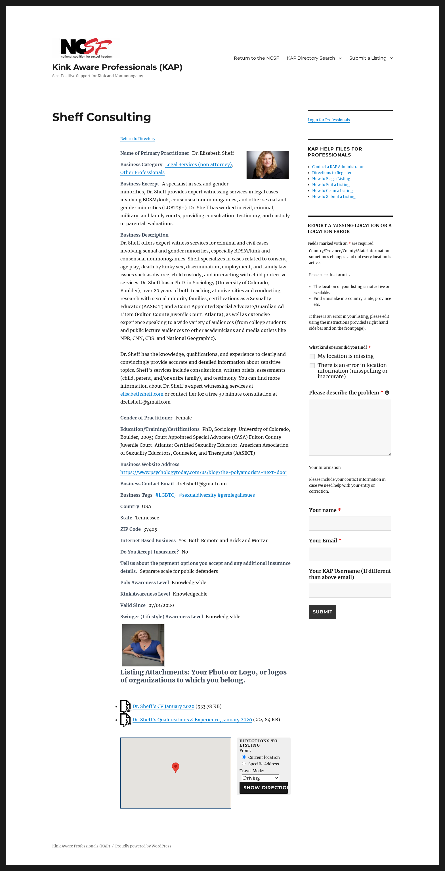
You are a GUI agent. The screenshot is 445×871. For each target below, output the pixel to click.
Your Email (325, 540)
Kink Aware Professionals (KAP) (117, 67)
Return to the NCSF (256, 58)
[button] (175, 768)
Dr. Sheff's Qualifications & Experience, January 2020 (192, 719)
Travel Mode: (252, 770)
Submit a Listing (368, 58)
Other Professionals (142, 172)
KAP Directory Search (311, 58)
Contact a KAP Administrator (338, 166)
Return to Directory (137, 138)
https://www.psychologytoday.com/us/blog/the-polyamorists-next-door (203, 472)
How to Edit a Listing (331, 184)
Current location (261, 757)
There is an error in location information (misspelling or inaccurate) (353, 370)
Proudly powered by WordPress (143, 846)
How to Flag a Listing (331, 178)
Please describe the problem (349, 392)
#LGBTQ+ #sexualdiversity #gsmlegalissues (205, 495)
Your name (325, 510)
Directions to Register (332, 172)
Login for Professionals (329, 120)
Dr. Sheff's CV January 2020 (163, 706)
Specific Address (260, 764)
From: (245, 750)
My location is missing (346, 356)
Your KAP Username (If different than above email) (350, 574)
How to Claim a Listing (332, 190)
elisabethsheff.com (141, 394)
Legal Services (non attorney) (198, 164)
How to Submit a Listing (334, 196)
